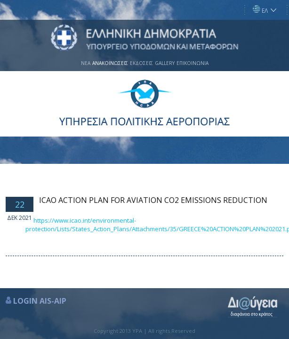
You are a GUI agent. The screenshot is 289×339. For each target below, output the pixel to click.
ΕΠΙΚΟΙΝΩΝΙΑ (193, 63)
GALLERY (165, 63)
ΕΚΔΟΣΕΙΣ (141, 63)
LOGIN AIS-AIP (39, 301)
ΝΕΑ (85, 63)
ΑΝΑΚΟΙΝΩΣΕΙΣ (110, 63)
